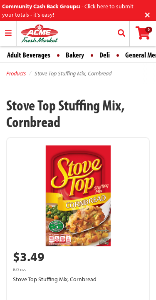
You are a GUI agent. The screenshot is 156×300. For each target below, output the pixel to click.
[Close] (147, 14)
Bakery (75, 55)
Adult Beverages (28, 55)
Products (16, 73)
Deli (104, 55)
